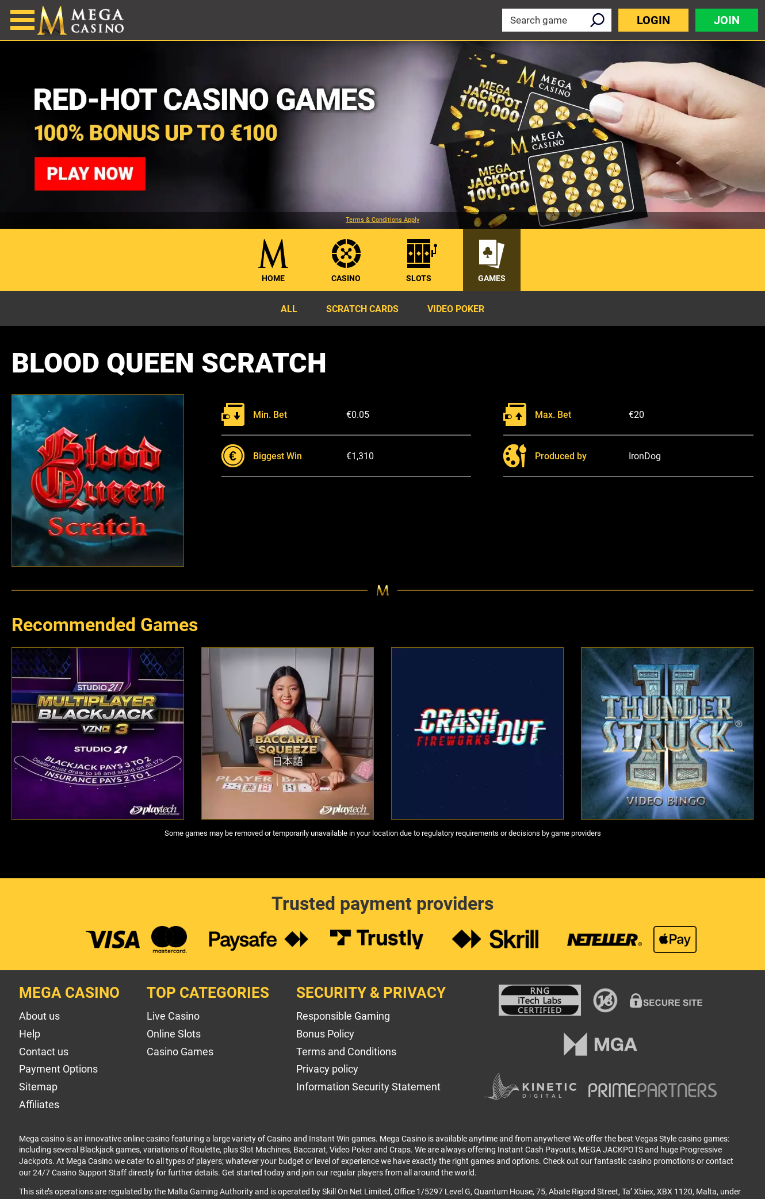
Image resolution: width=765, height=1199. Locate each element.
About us (39, 1016)
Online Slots (174, 1034)
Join (727, 20)
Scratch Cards (362, 308)
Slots (418, 278)
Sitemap (38, 1087)
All (289, 308)
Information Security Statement (368, 1087)
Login (653, 20)
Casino (346, 278)
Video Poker (455, 308)
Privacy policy (327, 1069)
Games (492, 278)
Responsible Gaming (343, 1016)
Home (273, 278)
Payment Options (58, 1069)
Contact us (43, 1052)
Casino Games (180, 1052)
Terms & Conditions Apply (382, 220)
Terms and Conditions (346, 1052)
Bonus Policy (325, 1034)
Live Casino (173, 1016)
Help (29, 1034)
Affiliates (39, 1104)
